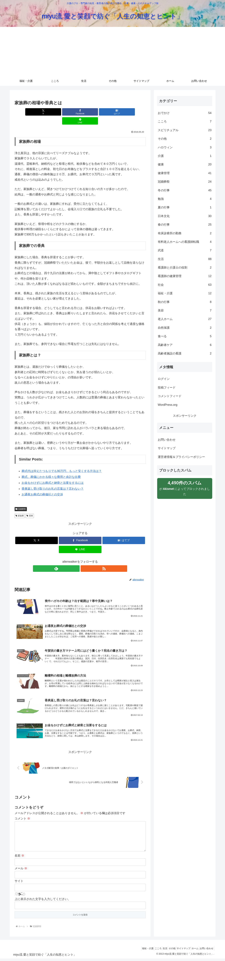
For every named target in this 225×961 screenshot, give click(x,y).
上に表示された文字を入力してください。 (43, 901)
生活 (155, 951)
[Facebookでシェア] (69, 112)
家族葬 (20, 507)
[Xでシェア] (47, 112)
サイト (19, 883)
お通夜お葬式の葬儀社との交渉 (42, 485)
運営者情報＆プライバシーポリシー (181, 457)
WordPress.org (167, 404)
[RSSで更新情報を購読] (84, 559)
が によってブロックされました (184, 488)
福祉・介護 (133, 951)
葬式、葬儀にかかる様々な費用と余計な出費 (51, 468)
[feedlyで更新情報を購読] (76, 559)
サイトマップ (167, 448)
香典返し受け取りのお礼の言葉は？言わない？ (53, 479)
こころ (145, 951)
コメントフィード (169, 396)
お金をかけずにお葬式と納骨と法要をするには (53, 473)
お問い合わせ (167, 439)
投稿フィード (167, 387)
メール (21, 870)
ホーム (191, 951)
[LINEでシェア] (113, 112)
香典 (30, 507)
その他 (164, 951)
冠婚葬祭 (21, 500)
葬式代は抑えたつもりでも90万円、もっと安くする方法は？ (62, 462)
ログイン (164, 378)
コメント (22, 815)
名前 (19, 858)
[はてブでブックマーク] (91, 112)
